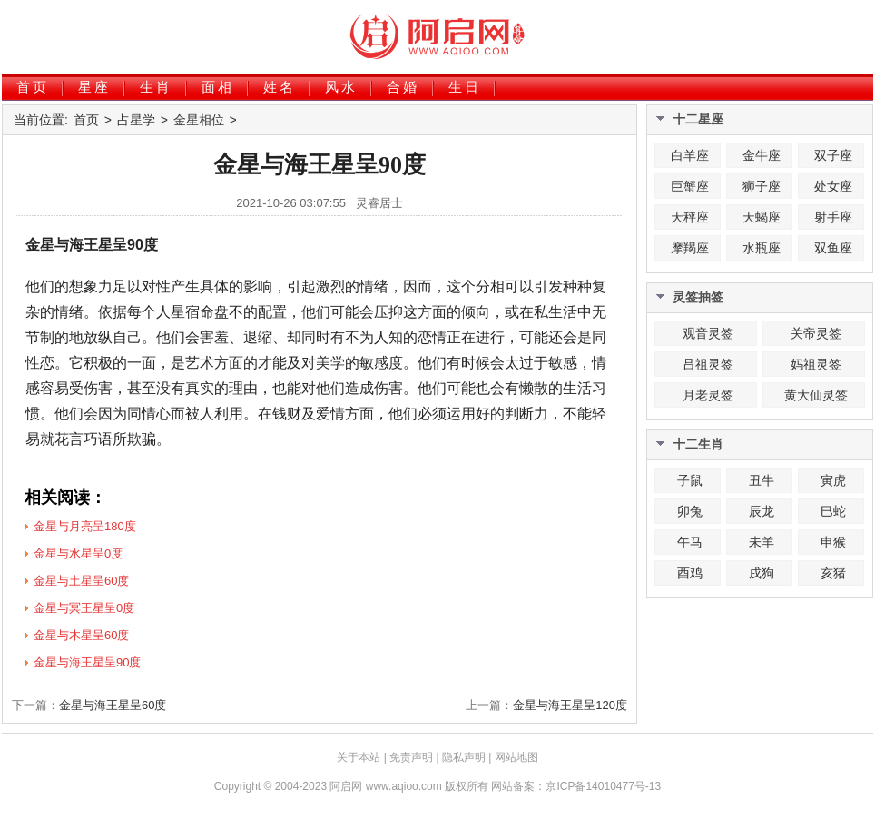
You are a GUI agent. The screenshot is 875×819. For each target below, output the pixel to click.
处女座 (833, 186)
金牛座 (761, 155)
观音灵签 (708, 333)
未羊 (761, 542)
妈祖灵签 (816, 364)
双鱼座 (833, 248)
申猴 (833, 542)
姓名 (279, 86)
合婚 (403, 86)
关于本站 (358, 757)
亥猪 (833, 573)
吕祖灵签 (708, 364)
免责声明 (411, 757)
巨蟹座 (690, 186)
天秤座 (690, 217)
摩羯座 (690, 248)
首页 (32, 86)
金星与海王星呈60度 (112, 705)
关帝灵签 (816, 333)
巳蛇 (833, 511)
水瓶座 (761, 248)
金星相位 (198, 120)
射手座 (833, 217)
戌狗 (761, 573)
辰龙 (761, 511)
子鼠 (690, 480)
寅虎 (833, 480)
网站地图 (516, 757)
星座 (94, 86)
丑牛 (761, 480)
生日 (464, 86)
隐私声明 (464, 757)
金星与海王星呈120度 (570, 705)
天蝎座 (761, 217)
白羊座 (690, 155)
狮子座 (761, 186)
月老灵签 (708, 395)
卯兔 (690, 511)
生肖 (156, 86)
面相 (218, 86)
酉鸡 (690, 573)
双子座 (833, 155)
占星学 (136, 120)
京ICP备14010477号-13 (603, 786)
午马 (690, 542)
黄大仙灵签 (816, 395)
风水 (341, 86)
